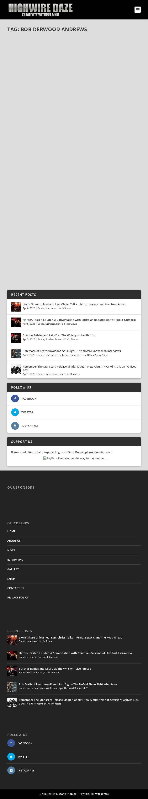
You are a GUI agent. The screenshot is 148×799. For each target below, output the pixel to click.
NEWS (11, 550)
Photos (74, 339)
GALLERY (13, 569)
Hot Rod (60, 323)
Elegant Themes (66, 794)
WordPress (101, 794)
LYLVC (66, 339)
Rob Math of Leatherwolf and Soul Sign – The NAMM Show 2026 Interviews (72, 351)
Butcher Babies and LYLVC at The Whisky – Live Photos (59, 335)
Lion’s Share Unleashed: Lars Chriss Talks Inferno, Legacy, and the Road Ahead (74, 304)
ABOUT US (14, 540)
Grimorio (50, 323)
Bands (41, 308)
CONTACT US (15, 588)
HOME (11, 531)
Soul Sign (76, 355)
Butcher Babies (53, 339)
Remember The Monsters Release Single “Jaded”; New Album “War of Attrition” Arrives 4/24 (79, 368)
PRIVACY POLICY (18, 597)
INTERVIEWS (15, 560)
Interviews (50, 308)
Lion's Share (64, 308)
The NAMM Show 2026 (94, 355)
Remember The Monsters (66, 374)
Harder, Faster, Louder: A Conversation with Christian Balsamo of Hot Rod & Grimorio (79, 320)
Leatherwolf (64, 355)
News (48, 374)
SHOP (11, 578)
